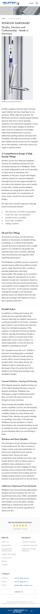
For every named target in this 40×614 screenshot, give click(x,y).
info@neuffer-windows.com (23, 585)
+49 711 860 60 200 (21, 578)
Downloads (6, 545)
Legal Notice (7, 558)
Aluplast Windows (29, 542)
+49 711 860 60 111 (21, 582)
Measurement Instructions (7, 550)
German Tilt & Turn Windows (29, 550)
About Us (5, 542)
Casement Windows (29, 545)
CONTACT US (19, 592)
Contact (5, 565)
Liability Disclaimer (9, 554)
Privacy (4, 561)
